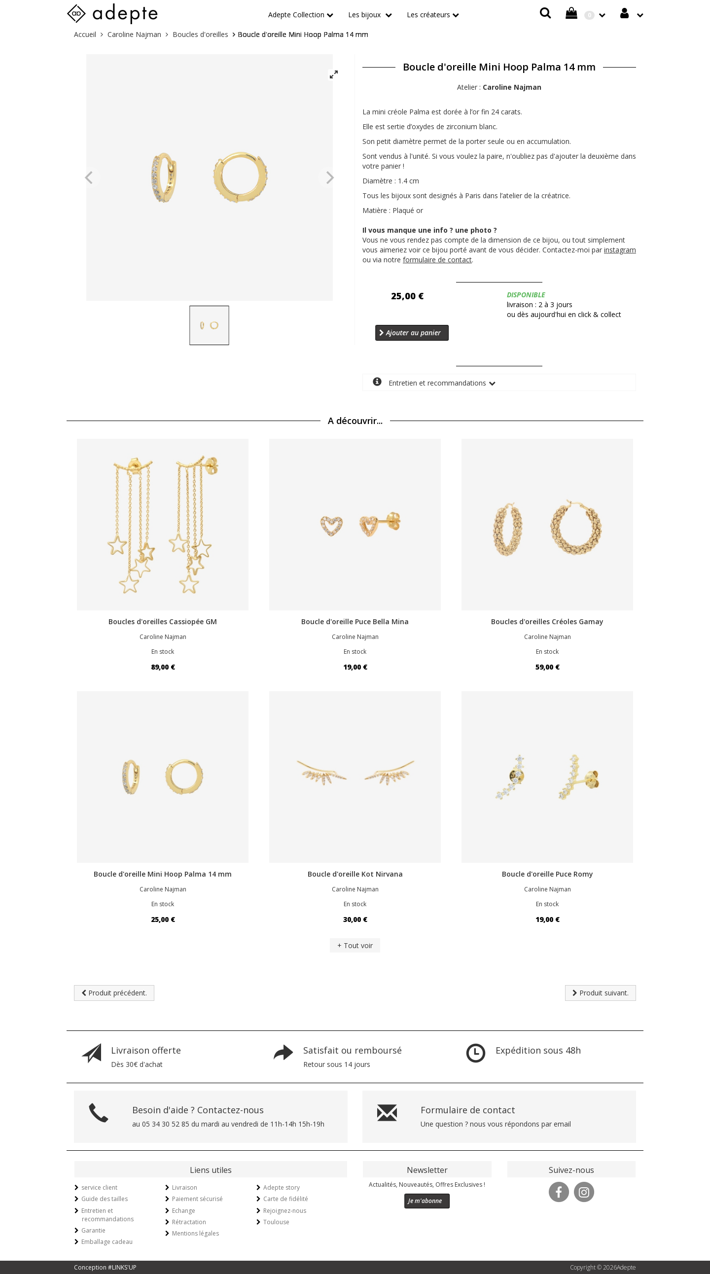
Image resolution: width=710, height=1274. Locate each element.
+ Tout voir (355, 945)
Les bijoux (365, 14)
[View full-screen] (334, 75)
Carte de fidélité (285, 1199)
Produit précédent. (114, 992)
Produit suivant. (600, 992)
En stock (162, 651)
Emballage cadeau (107, 1242)
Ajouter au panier (410, 332)
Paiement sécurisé (197, 1199)
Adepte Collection (296, 14)
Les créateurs (428, 14)
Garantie (93, 1230)
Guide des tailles (104, 1199)
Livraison (184, 1187)
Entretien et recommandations (429, 382)
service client (99, 1187)
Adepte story (281, 1187)
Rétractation (189, 1222)
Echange (183, 1210)
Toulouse (276, 1222)
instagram (620, 249)
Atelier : (499, 87)
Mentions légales (195, 1233)
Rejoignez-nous (284, 1210)
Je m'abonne (425, 1201)
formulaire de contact (437, 259)
